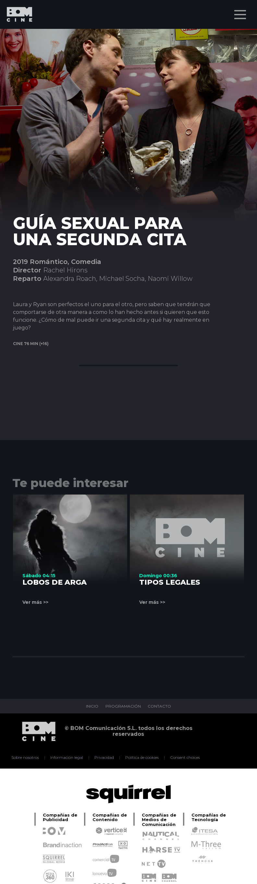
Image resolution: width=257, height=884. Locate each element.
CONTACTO (159, 706)
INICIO (92, 706)
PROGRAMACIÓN (123, 706)
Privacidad (104, 757)
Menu (240, 11)
